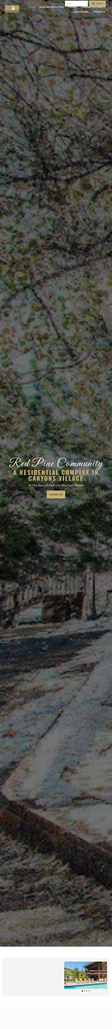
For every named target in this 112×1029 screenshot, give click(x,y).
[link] (32, 7)
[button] (56, 494)
